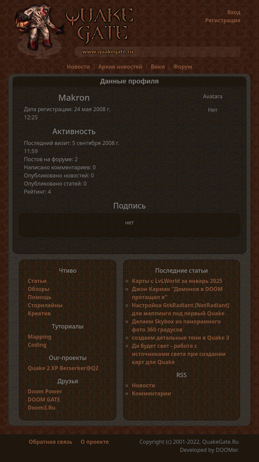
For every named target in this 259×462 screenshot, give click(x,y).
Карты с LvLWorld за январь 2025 (177, 281)
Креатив (39, 313)
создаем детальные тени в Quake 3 (180, 337)
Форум (183, 66)
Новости (78, 66)
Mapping (39, 336)
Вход (233, 12)
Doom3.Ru (41, 407)
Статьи (37, 281)
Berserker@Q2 (79, 368)
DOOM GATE (44, 399)
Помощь (39, 297)
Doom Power (45, 391)
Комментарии (151, 393)
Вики (158, 66)
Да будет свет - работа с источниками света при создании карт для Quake (179, 354)
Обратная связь (50, 441)
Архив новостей (120, 66)
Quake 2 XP (43, 368)
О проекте (95, 441)
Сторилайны (45, 305)
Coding (37, 344)
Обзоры (38, 289)
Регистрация (222, 20)
